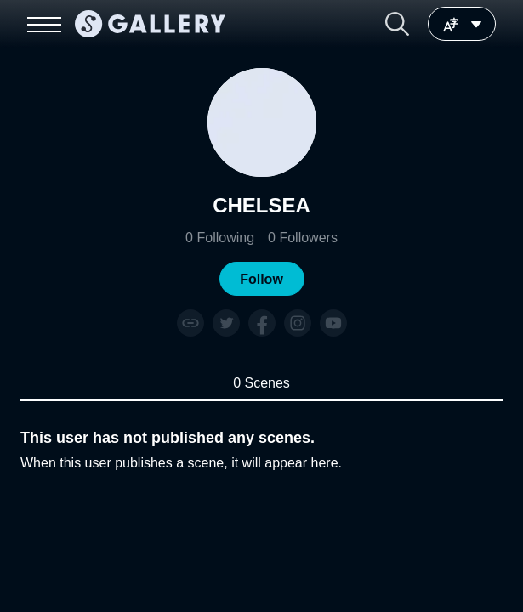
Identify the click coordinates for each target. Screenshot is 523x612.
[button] (397, 24)
